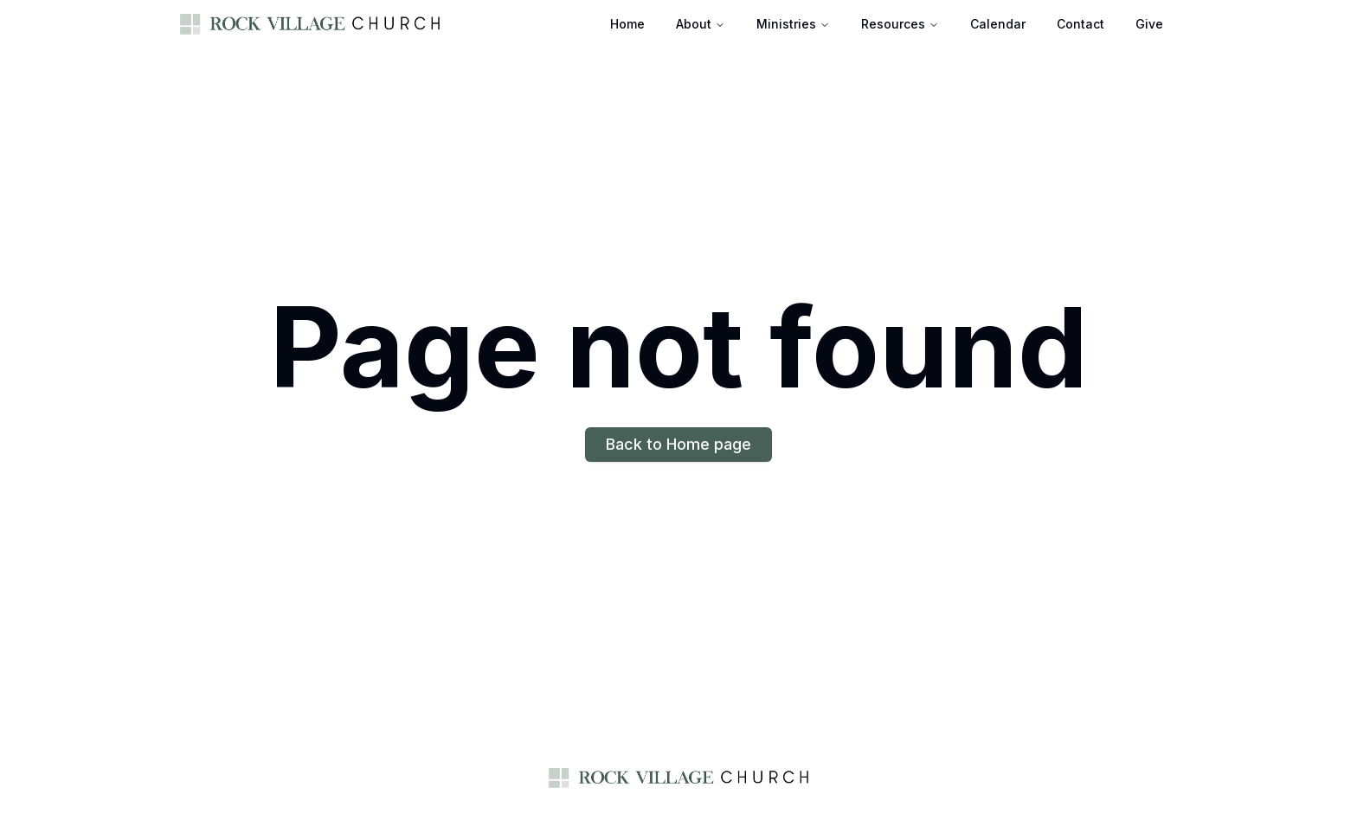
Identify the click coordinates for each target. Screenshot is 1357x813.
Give (1149, 23)
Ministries (786, 23)
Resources (893, 23)
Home (627, 23)
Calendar (998, 23)
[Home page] (310, 24)
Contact (1080, 23)
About (693, 23)
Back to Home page (678, 444)
